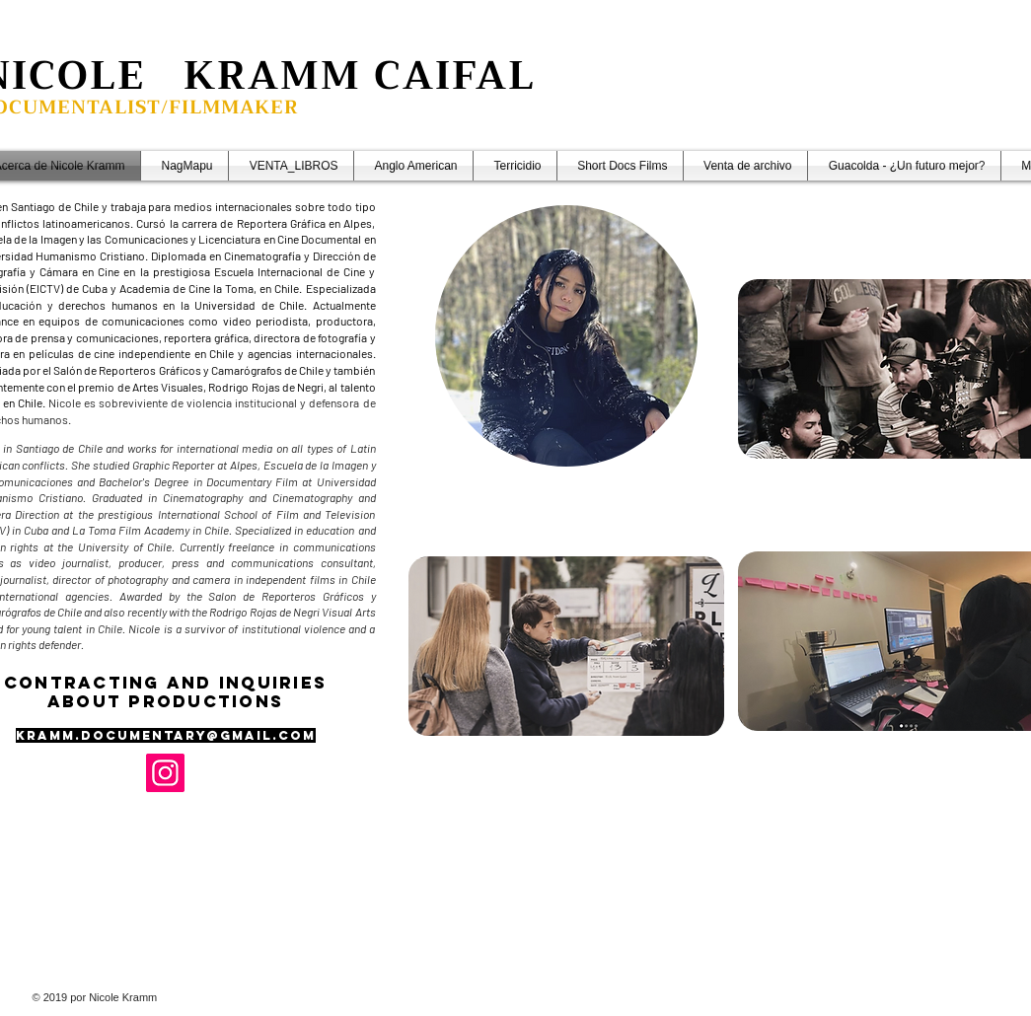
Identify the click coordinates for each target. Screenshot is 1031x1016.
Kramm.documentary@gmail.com (166, 735)
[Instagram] (165, 773)
